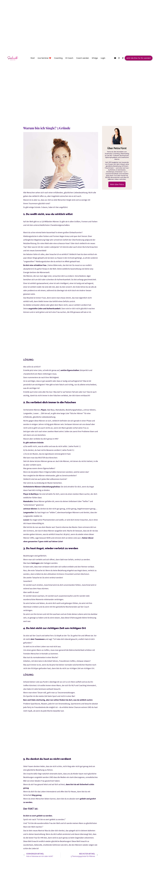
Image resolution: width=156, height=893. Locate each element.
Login (103, 58)
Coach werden (82, 58)
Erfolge (95, 58)
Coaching (58, 58)
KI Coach (69, 58)
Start (33, 58)
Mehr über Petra (117, 184)
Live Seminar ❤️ (44, 58)
